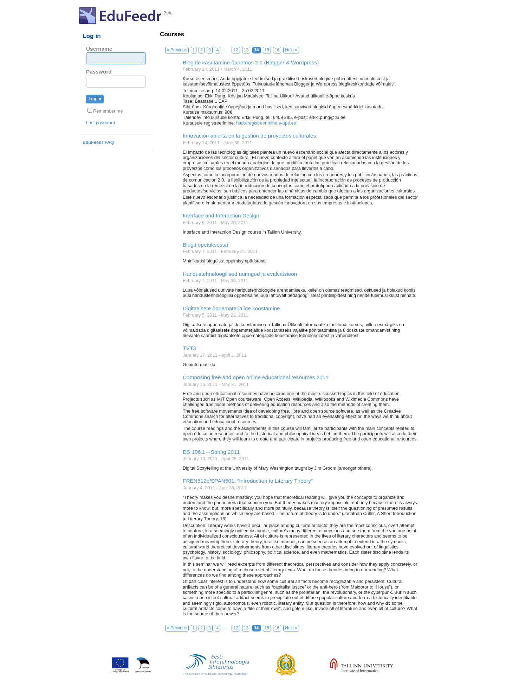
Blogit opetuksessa (205, 245)
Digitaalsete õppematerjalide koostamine (231, 308)
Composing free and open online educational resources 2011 (256, 377)
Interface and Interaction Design (221, 215)
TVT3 (189, 348)
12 (235, 49)
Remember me (105, 111)
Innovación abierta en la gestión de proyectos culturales (249, 136)
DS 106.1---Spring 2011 (211, 452)
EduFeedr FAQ (98, 142)
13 (246, 49)
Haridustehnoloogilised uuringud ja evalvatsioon (240, 274)
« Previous (177, 49)
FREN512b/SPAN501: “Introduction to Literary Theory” (248, 481)
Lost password (100, 122)
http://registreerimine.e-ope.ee (266, 123)
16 (277, 49)
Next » (291, 49)
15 (267, 49)
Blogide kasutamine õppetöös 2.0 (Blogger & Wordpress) (251, 62)
